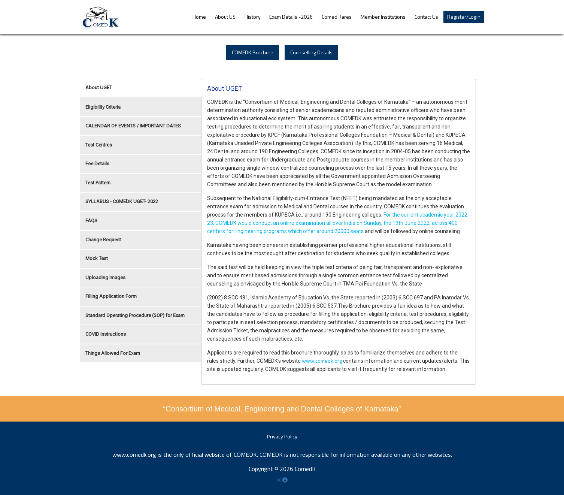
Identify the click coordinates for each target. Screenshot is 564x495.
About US (225, 17)
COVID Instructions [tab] (105, 334)
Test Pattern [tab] (97, 182)
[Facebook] (285, 480)
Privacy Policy (282, 436)
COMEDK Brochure (252, 52)
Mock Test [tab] (96, 258)
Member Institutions (383, 17)
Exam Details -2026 (291, 17)
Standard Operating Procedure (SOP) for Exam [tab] (135, 315)
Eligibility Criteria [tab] (103, 107)
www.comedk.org (322, 361)
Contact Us (426, 17)
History (253, 17)
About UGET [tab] (98, 87)
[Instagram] (279, 480)
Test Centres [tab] (98, 145)
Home (199, 17)
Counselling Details (311, 52)
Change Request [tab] (103, 239)
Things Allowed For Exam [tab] (112, 353)
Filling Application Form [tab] (111, 296)
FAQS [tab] (91, 220)
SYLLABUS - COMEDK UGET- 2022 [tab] (121, 201)
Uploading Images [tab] (105, 277)
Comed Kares (337, 17)
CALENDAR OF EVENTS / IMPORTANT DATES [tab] (133, 126)
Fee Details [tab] (97, 163)
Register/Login (463, 17)
